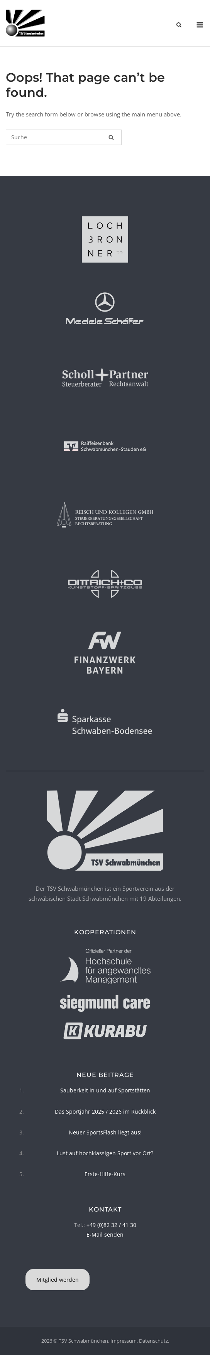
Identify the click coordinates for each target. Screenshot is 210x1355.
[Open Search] (179, 25)
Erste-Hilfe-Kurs (105, 1174)
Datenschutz (153, 1340)
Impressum (123, 1340)
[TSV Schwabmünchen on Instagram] (106, 1259)
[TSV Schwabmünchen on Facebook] (104, 1259)
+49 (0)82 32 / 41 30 (111, 1225)
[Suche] (111, 137)
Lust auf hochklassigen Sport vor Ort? (105, 1153)
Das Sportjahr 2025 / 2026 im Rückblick (105, 1111)
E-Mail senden (105, 1234)
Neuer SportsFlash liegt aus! (105, 1132)
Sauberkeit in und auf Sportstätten (105, 1090)
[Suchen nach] (64, 137)
